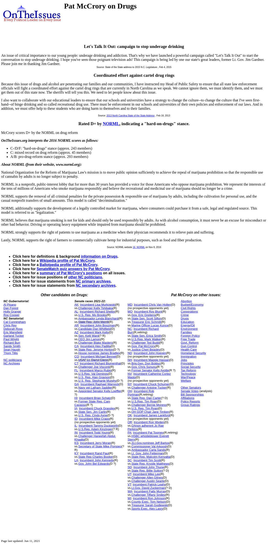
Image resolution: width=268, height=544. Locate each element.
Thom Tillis (10, 353)
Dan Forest (10, 308)
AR (76, 325)
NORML (111, 123)
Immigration (188, 356)
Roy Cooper (11, 315)
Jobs (184, 360)
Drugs (185, 318)
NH (130, 360)
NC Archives (11, 363)
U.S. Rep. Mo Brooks (92, 315)
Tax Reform (188, 370)
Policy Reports (190, 401)
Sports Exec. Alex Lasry (147, 508)
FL (76, 370)
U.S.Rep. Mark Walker (146, 339)
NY (130, 384)
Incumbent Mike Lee (146, 474)
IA (75, 408)
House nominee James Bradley (99, 353)
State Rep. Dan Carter (146, 398)
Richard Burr (11, 342)
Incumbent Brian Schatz (95, 398)
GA (76, 384)
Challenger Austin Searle (147, 481)
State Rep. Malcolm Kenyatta (150, 456)
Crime (185, 315)
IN (75, 432)
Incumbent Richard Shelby (97, 311)
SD (130, 467)
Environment (189, 329)
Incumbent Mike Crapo (94, 418)
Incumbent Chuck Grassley (97, 408)
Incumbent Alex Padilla (95, 346)
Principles (187, 363)
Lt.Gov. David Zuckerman (148, 488)
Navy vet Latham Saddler (95, 387)
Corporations (189, 311)
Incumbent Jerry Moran (95, 443)
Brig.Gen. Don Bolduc (145, 363)
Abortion (186, 301)
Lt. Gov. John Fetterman (147, 453)
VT (129, 484)
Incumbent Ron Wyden (149, 422)
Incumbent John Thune (148, 467)
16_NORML (139, 247)
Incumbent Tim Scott (147, 460)
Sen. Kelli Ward (88, 335)
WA (130, 491)
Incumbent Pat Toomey (148, 432)
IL (75, 425)
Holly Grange (12, 311)
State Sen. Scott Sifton (146, 318)
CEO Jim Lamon (89, 339)
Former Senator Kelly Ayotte (150, 370)
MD (130, 304)
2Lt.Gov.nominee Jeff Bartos (150, 443)
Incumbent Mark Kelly (94, 332)
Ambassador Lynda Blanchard (98, 318)
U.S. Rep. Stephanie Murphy (97, 380)
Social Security (190, 367)
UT (129, 474)
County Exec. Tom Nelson (148, 501)
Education (187, 322)
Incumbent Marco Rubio (96, 370)
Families (186, 332)
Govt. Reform (189, 342)
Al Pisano (9, 304)
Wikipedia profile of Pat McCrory (67, 261)
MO (130, 311)
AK (76, 304)
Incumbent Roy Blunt (148, 311)
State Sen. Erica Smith (146, 335)
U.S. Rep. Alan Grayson (94, 377)
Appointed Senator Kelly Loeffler (99, 391)
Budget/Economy (192, 304)
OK (130, 415)
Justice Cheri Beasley (145, 349)
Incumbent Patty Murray (150, 491)
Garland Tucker (13, 335)
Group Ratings (190, 405)
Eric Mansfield (12, 332)
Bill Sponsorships (192, 394)
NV (130, 373)
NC (130, 329)
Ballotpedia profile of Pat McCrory (68, 265)
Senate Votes (189, 391)
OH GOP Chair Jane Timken (150, 412)
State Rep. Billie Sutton (146, 470)
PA (129, 432)
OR (130, 422)
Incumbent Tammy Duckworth (98, 425)
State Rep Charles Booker (95, 456)
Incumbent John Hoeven (150, 353)
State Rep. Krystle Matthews (150, 463)
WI (129, 498)
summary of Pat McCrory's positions (71, 273)
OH (130, 391)
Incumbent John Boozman (97, 325)
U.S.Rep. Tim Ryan (144, 401)
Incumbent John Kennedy (97, 460)
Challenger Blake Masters (95, 342)
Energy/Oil (188, 325)
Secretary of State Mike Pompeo (99, 446)
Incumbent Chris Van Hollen (152, 304)
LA (76, 460)
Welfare (186, 380)
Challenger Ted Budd (145, 342)
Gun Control (189, 346)
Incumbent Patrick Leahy (149, 484)
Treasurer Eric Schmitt (146, 322)
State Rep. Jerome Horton (95, 349)
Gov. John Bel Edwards (93, 463)
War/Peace (188, 377)
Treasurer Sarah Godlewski (149, 505)
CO (76, 356)
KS (76, 443)
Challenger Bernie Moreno (148, 405)
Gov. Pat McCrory (143, 346)
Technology (188, 373)
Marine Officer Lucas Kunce (149, 325)
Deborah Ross (13, 329)
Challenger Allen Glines (146, 477)
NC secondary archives (95, 285)
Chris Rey (10, 325)
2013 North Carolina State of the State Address (130, 115)
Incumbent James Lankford (152, 415)
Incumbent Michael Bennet (98, 356)
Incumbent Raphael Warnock (99, 384)
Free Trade (188, 339)
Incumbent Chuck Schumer (151, 384)
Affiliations (187, 398)
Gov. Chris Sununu (143, 367)
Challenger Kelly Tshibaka (95, 308)
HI (75, 398)
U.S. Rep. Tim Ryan (144, 408)
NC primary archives (93, 281)
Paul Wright (11, 339)
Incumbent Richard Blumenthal (100, 363)
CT (76, 363)
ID (75, 418)
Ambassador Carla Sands (148, 450)
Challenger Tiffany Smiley (148, 495)
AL (76, 311)
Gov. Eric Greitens (143, 315)
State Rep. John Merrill (93, 322)
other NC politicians (85, 277)
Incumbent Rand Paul (94, 453)
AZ (76, 332)
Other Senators (191, 387)
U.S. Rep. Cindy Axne (92, 415)
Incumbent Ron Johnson (149, 498)
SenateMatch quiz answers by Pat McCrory (73, 269)
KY (76, 453)
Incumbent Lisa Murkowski (97, 304)
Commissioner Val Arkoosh (149, 446)
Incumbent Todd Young (94, 432)
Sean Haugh (11, 349)
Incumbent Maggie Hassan (151, 360)
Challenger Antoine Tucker (148, 387)
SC (130, 460)
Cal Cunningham (14, 322)
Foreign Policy (190, 335)
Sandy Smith (12, 346)
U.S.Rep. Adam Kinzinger (95, 429)
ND (130, 353)
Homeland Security (193, 353)
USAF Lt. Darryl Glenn (93, 360)
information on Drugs (99, 256)
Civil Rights (188, 308)
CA (76, 346)
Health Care (189, 349)
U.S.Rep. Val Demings (93, 373)
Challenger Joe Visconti (94, 367)
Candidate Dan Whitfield (94, 329)
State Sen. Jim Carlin (92, 412)
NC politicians (12, 360)
